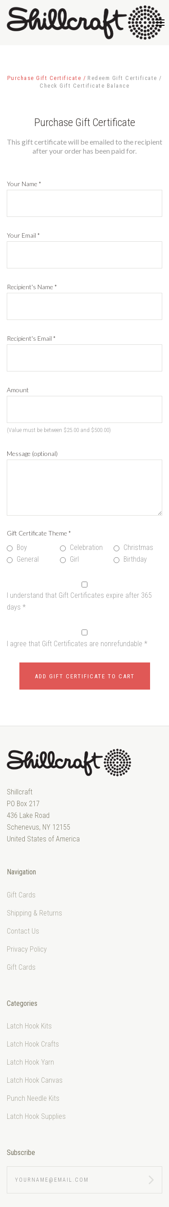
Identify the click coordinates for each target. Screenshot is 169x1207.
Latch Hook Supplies (36, 1116)
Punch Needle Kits (33, 1098)
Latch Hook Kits (29, 1026)
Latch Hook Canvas (35, 1080)
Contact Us (23, 931)
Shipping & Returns (34, 913)
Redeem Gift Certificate (123, 78)
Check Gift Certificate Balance (84, 85)
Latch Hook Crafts (33, 1044)
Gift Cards (21, 895)
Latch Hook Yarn (30, 1062)
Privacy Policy (27, 949)
